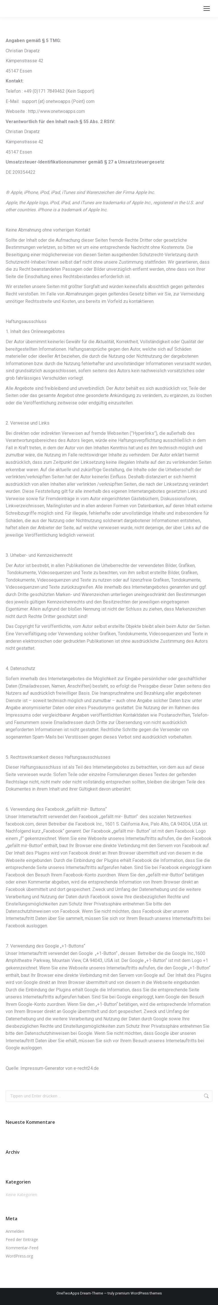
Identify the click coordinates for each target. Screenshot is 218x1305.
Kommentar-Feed (22, 1247)
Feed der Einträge (22, 1239)
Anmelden (15, 1231)
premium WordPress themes (138, 1293)
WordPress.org (19, 1256)
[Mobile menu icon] (206, 8)
